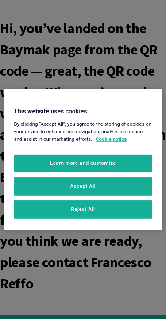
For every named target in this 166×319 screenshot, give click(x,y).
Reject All (83, 209)
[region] (83, 159)
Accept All (83, 186)
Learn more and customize (83, 163)
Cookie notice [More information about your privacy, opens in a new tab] (111, 139)
